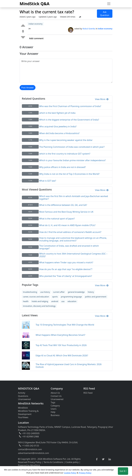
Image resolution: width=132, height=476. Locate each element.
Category (55, 405)
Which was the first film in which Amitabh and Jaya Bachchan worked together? (73, 197)
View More (101, 99)
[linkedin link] (110, 459)
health (26, 301)
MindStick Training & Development (28, 412)
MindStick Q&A (34, 3)
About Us (55, 392)
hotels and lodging (40, 301)
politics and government (95, 296)
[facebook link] (97, 459)
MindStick (23, 407)
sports (55, 296)
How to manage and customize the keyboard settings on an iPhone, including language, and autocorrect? (73, 239)
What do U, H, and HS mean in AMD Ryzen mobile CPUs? (67, 225)
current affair (59, 292)
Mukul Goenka (89, 28)
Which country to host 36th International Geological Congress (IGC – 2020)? (73, 255)
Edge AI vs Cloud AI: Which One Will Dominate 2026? (62, 355)
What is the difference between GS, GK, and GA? (63, 205)
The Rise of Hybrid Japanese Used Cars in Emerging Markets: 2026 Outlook (68, 365)
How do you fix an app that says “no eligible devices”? (65, 269)
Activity (21, 392)
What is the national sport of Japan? (57, 218)
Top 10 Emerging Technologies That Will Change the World (65, 324)
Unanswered (24, 399)
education (72, 301)
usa (62, 301)
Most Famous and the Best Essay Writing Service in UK (66, 211)
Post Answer (27, 87)
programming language (71, 296)
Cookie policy (72, 462)
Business (55, 415)
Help (53, 412)
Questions (23, 396)
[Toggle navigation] (108, 3)
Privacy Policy (34, 462)
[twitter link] (103, 459)
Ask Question (104, 14)
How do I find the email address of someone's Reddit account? (70, 232)
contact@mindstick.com (30, 449)
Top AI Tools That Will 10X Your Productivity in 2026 (61, 345)
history (91, 292)
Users (53, 408)
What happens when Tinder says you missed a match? (66, 262)
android (54, 301)
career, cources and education (36, 296)
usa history (45, 292)
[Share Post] (80, 17)
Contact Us (56, 396)
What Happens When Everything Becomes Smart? (60, 335)
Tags (53, 402)
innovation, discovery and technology (39, 306)
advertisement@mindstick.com (33, 453)
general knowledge (76, 292)
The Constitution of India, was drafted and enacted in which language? (69, 247)
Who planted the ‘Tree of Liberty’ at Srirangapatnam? (65, 276)
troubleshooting (30, 292)
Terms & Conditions (53, 462)
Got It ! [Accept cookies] (123, 471)
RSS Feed (88, 392)
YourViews (23, 417)
